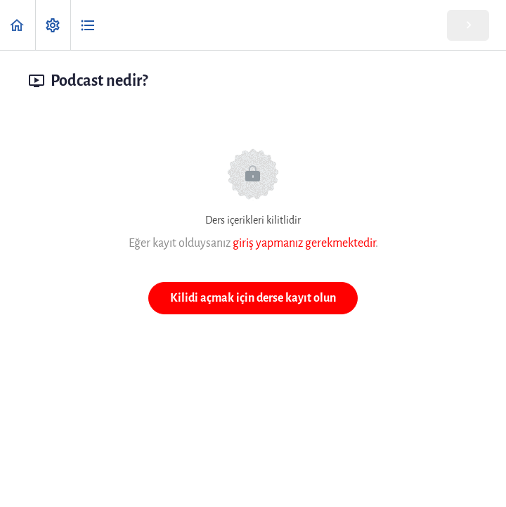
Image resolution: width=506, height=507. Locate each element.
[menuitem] (52, 25)
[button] (17, 25)
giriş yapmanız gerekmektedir (304, 243)
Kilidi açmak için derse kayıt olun (253, 297)
